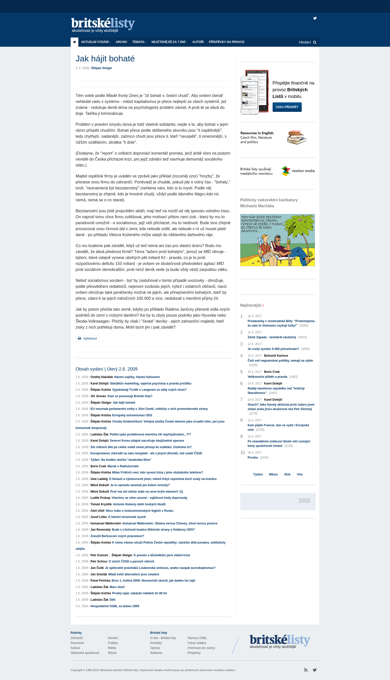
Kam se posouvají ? (129, 396)
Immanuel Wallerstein (106, 523)
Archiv (121, 42)
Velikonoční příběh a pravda (273, 377)
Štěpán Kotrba (101, 389)
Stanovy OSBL (197, 638)
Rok (287, 474)
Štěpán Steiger (101, 68)
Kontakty (156, 643)
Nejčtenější (250, 305)
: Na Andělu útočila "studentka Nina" (121, 460)
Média (112, 648)
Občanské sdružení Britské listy (119, 670)
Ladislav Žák (99, 434)
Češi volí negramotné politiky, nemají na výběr (280, 363)
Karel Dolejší (100, 383)
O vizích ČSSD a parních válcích (131, 561)
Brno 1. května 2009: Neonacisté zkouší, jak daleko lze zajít (153, 580)
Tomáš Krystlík (101, 504)
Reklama (156, 653)
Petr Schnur (99, 561)
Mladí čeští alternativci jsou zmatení (133, 574)
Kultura (75, 648)
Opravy (155, 648)
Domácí (113, 638)
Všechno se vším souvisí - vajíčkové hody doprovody (149, 498)
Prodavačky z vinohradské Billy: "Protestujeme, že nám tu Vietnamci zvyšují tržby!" (281, 323)
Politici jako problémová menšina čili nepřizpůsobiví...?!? (150, 434)
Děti (112, 599)
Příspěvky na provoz (226, 42)
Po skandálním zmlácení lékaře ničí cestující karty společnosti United (279, 444)
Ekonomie (77, 643)
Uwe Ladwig (99, 479)
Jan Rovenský (101, 529)
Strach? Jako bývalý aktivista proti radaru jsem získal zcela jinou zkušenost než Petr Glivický (281, 409)
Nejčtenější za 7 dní (169, 42)
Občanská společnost (85, 653)
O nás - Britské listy (163, 638)
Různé (112, 653)
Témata (139, 42)
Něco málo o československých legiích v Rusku (139, 510)
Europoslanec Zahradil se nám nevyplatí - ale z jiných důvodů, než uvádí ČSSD (146, 453)
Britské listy (108, 25)
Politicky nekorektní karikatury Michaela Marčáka (269, 203)
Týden (258, 474)
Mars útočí (117, 587)
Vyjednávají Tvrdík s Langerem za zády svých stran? (149, 389)
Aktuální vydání (95, 42)
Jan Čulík (97, 568)
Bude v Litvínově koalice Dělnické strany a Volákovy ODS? (153, 529)
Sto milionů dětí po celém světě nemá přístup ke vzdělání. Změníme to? (141, 447)
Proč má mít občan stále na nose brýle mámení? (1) (146, 491)
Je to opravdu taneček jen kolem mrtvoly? (140, 485)
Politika (113, 643)
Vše (299, 474)
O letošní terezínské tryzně (127, 517)
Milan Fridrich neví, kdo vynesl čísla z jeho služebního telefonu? (157, 472)
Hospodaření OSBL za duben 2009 (115, 606)
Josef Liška (99, 517)
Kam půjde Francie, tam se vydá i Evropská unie (278, 428)
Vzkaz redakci (197, 643)
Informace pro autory (201, 648)
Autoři (198, 42)
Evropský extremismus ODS (132, 415)
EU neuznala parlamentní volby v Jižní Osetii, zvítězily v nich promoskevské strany (149, 409)
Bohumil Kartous (276, 355)
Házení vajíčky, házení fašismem (137, 377)
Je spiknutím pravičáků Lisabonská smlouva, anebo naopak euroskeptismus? (160, 568)
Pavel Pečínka (100, 580)
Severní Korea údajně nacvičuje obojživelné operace (147, 440)
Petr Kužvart (99, 555)
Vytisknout (87, 338)
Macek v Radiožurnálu (123, 466)
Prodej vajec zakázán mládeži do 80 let (139, 593)
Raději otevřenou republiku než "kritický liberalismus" (276, 391)
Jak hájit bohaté (124, 402)
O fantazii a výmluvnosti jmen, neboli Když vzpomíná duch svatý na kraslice (163, 479)
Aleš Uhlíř (97, 510)
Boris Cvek (98, 466)
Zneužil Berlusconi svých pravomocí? (117, 536)
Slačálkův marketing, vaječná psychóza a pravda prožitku (150, 383)
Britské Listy (280, 642)
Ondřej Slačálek (102, 377)
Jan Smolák (99, 574)
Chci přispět (287, 107)
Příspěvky (194, 653)
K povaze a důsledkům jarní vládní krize (162, 555)
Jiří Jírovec (98, 396)
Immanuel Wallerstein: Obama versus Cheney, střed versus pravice (169, 523)
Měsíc (273, 474)
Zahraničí (77, 638)
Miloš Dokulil (100, 485)
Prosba (258, 457)
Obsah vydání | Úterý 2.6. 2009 (107, 369)
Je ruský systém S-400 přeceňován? (279, 349)
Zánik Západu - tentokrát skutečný (277, 337)
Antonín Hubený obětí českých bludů (139, 504)
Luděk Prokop (100, 498)
